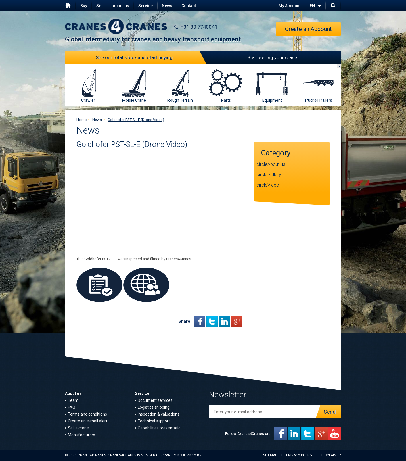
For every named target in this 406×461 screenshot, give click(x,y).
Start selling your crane (250, 57)
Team (73, 400)
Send (328, 411)
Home (81, 120)
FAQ (71, 407)
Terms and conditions (87, 414)
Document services (155, 400)
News (167, 5)
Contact (188, 5)
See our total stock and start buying (149, 57)
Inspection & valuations (158, 414)
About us (121, 5)
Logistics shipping (154, 407)
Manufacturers (81, 435)
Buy (83, 5)
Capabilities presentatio (159, 428)
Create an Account (308, 29)
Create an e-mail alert (87, 421)
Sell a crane (78, 428)
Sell (100, 5)
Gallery (274, 174)
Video (273, 185)
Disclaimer (331, 455)
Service (145, 5)
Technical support (154, 421)
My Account (289, 5)
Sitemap (270, 455)
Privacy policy (299, 455)
